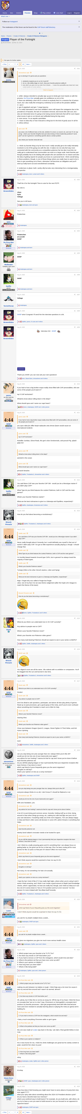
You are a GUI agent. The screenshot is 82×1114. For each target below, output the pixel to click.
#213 (78, 510)
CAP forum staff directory (46, 27)
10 (23, 64)
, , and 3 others (35, 894)
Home (5, 13)
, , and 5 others (35, 613)
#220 (78, 899)
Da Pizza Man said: (25, 980)
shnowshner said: (24, 73)
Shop (35, 13)
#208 (78, 311)
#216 (78, 649)
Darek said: (22, 685)
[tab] (39, 33)
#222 (78, 949)
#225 (78, 1086)
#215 (78, 618)
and (26, 247)
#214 (78, 529)
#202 (78, 179)
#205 (78, 253)
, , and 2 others (35, 505)
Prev (5, 64)
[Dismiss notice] (79, 21)
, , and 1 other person (36, 407)
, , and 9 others (35, 378)
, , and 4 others (32, 321)
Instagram (13, 21)
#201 (78, 68)
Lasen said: (22, 931)
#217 (78, 681)
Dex (11, 13)
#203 (78, 210)
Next (27, 64)
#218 (78, 750)
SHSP (19, 314)
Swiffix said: (22, 533)
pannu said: (22, 417)
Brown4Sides (7, 42)
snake (35, 1030)
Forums (28, 13)
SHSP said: (22, 653)
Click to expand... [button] (48, 90)
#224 (78, 1066)
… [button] (12, 64)
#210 (78, 384)
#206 (78, 275)
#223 (78, 976)
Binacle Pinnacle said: (25, 593)
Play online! (46, 13)
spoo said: (22, 129)
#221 (78, 927)
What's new (4, 16)
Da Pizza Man (29, 98)
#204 (78, 231)
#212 (78, 480)
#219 (78, 781)
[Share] (74, 68)
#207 (78, 294)
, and (30, 205)
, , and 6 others (33, 174)
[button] (9, 16)
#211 (78, 412)
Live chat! (59, 13)
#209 (78, 327)
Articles (18, 13)
